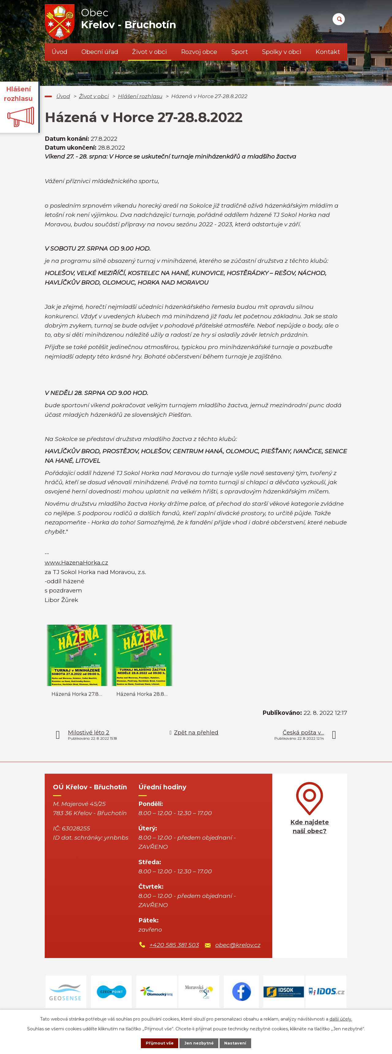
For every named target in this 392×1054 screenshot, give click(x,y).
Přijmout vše (154, 1042)
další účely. (341, 1018)
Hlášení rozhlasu (140, 96)
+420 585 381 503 (174, 945)
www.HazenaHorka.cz (76, 562)
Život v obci (149, 52)
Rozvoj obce (199, 52)
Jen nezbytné (199, 1042)
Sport (239, 52)
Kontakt (327, 52)
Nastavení (240, 1042)
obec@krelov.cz (238, 945)
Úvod (59, 52)
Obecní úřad (99, 52)
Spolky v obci (281, 52)
